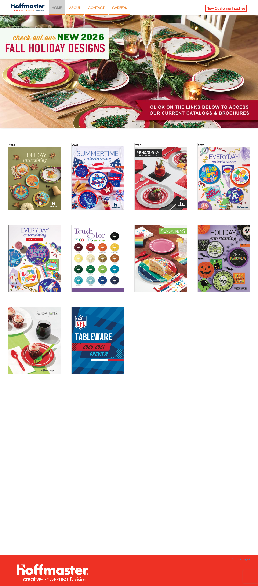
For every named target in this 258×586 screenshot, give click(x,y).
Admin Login (240, 559)
